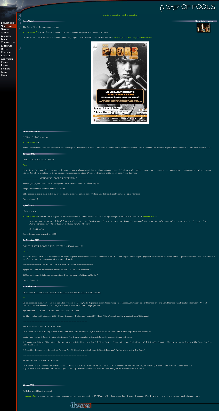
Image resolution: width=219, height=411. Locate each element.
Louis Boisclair (29, 396)
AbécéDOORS (149, 216)
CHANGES (6, 52)
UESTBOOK (7, 59)
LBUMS (5, 33)
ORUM (4, 62)
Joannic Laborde (30, 32)
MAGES (4, 39)
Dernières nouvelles (111, 15)
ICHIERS (5, 69)
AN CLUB (5, 56)
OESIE (4, 66)
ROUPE (5, 29)
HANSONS (6, 36)
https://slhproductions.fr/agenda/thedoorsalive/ (132, 37)
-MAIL (4, 75)
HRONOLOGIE (8, 43)
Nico (25, 165)
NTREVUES (6, 46)
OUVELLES (6, 26)
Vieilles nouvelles (129, 15)
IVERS (4, 49)
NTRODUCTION (8, 23)
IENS (4, 72)
